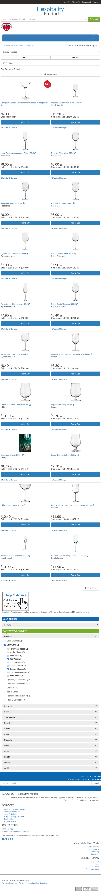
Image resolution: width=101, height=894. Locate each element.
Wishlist (76, 2)
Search (94, 19)
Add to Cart (25, 122)
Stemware (30, 46)
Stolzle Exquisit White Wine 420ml (66, 103)
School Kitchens (9, 821)
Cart (67, 2)
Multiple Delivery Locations (13, 817)
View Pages (50, 74)
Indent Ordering (9, 814)
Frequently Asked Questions (37, 883)
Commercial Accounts (11, 812)
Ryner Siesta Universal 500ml (64, 304)
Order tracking (93, 847)
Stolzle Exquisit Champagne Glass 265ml (69, 556)
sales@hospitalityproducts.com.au (15, 832)
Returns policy (93, 849)
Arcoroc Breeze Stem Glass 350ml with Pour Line (73, 505)
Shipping (95, 852)
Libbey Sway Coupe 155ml (13, 505)
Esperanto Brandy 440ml (62, 405)
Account (96, 2)
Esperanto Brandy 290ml (12, 455)
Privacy (21, 883)
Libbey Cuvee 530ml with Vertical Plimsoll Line (71, 354)
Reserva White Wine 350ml (63, 153)
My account (94, 862)
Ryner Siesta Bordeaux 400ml (14, 254)
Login (97, 864)
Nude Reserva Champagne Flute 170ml (18, 153)
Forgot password (92, 869)
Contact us (95, 854)
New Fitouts (8, 819)
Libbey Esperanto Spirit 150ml (65, 455)
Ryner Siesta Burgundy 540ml (14, 354)
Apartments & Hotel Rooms (14, 809)
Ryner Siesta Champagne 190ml (15, 304)
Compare (86, 2)
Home (6, 46)
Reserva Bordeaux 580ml (63, 203)
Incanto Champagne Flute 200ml (15, 556)
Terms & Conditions (9, 883)
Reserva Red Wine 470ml (12, 203)
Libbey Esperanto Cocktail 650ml (16, 405)
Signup (96, 867)
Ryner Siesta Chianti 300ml (63, 254)
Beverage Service (18, 46)
